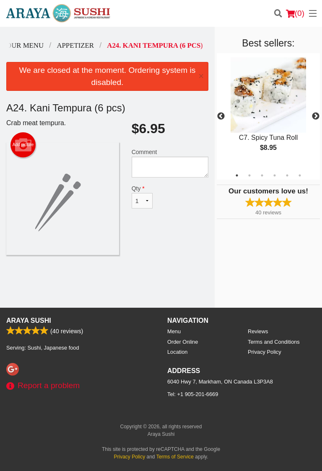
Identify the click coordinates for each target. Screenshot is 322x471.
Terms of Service (175, 457)
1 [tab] (237, 175)
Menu (174, 331)
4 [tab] (274, 175)
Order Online (182, 342)
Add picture (23, 144)
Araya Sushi (28, 320)
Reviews (258, 331)
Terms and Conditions (274, 342)
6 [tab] (300, 175)
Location (177, 352)
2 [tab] (249, 175)
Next (316, 116)
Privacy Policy (264, 352)
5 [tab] (287, 175)
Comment (170, 163)
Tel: (192, 394)
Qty (142, 196)
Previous (221, 116)
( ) (295, 13)
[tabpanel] (268, 111)
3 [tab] (262, 175)
